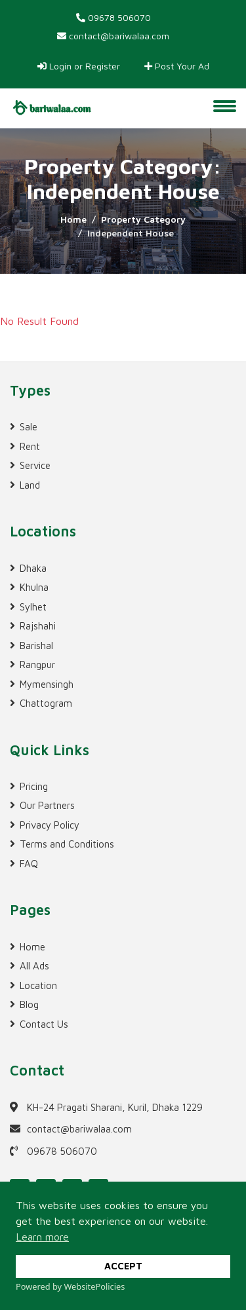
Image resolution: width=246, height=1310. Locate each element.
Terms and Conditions (67, 844)
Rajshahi (38, 625)
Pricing (34, 786)
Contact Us (44, 1024)
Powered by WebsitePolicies (70, 1286)
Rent (30, 446)
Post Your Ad (176, 65)
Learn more (42, 1237)
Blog (29, 1004)
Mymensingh (46, 684)
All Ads (34, 965)
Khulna (34, 587)
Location (38, 985)
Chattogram (46, 703)
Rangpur (37, 664)
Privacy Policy (49, 825)
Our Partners (47, 805)
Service (35, 465)
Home (73, 219)
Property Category (143, 219)
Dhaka (33, 568)
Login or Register (78, 65)
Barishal (36, 645)
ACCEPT (123, 1265)
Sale (28, 426)
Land (30, 485)
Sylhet (33, 606)
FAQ (29, 863)
